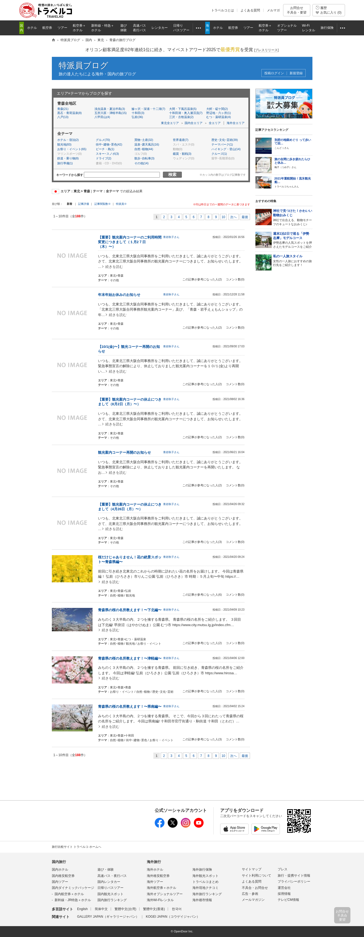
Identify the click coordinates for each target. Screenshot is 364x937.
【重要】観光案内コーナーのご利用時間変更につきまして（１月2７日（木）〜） (130, 242)
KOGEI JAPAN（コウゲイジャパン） (173, 917)
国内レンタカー (108, 882)
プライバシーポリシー (294, 881)
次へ (233, 217)
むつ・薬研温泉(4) (218, 117)
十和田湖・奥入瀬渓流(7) (185, 113)
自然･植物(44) (143, 149)
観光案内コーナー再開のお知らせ (124, 452)
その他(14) (141, 163)
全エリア (215, 123)
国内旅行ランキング (112, 900)
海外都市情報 (202, 900)
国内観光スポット (110, 894)
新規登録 (296, 73)
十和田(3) (138, 113)
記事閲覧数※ (102, 203)
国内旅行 (59, 862)
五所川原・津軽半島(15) (110, 113)
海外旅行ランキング (207, 894)
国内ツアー (60, 882)
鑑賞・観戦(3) (182, 153)
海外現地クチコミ (205, 888)
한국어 (177, 909)
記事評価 (83, 203)
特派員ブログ (83, 65)
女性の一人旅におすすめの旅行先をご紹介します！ (292, 260)
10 (223, 217)
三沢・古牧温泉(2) (181, 117)
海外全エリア (236, 123)
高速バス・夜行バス (112, 876)
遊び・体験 (105, 869)
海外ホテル (155, 869)
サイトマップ (251, 869)
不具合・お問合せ (255, 888)
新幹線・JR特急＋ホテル (73, 900)
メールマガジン (253, 900)
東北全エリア (170, 123)
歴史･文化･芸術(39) (224, 139)
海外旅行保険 (202, 869)
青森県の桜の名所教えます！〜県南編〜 (130, 706)
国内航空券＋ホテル (69, 894)
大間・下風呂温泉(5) (183, 108)
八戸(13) (63, 117)
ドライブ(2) (103, 158)
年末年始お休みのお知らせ (119, 295)
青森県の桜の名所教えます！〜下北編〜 (130, 610)
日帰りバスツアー (110, 888)
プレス (282, 869)
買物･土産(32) (143, 139)
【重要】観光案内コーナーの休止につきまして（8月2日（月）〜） (130, 401)
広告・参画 (250, 894)
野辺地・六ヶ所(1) (218, 113)
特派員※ (121, 203)
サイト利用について (256, 875)
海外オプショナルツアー (165, 894)
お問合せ (296, 10)
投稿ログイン (274, 73)
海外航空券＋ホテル (161, 888)
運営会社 (284, 888)
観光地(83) (64, 144)
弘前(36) (137, 117)
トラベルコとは (222, 10)
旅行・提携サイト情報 (294, 875)
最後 (245, 217)
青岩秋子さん (171, 237)
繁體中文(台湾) (125, 909)
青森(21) (63, 108)
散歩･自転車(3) (144, 158)
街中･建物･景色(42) (109, 144)
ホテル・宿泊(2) (68, 139)
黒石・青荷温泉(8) (69, 113)
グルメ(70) (103, 139)
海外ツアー (155, 882)
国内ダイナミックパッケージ (73, 888)
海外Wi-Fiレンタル (160, 900)
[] (266, 50)
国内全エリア (193, 123)
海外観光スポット (205, 876)
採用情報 (284, 894)
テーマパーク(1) (222, 144)
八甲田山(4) (102, 117)
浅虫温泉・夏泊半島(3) (109, 108)
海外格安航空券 (158, 876)
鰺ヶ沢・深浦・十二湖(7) (148, 108)
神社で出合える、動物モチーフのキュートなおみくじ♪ (292, 217)
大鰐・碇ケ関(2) (217, 108)
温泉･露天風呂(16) (146, 144)
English (82, 909)
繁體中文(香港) (154, 909)
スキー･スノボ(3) (107, 153)
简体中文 (101, 909)
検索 (172, 174)
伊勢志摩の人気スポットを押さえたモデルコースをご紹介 (292, 240)
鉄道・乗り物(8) (68, 158)
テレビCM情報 (288, 900)
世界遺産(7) (180, 139)
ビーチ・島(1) (105, 149)
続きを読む (114, 267)
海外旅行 (154, 862)
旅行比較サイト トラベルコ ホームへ (76, 846)
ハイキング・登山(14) (226, 149)
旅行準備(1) (65, 163)
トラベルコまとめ (205, 882)
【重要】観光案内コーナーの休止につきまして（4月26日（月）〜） (130, 506)
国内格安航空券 (63, 876)
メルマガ (273, 10)
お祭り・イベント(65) (72, 149)
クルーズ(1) (219, 153)
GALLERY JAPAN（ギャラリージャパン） (108, 917)
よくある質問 (250, 10)
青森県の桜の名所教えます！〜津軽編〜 (130, 658)
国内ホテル (60, 869)
